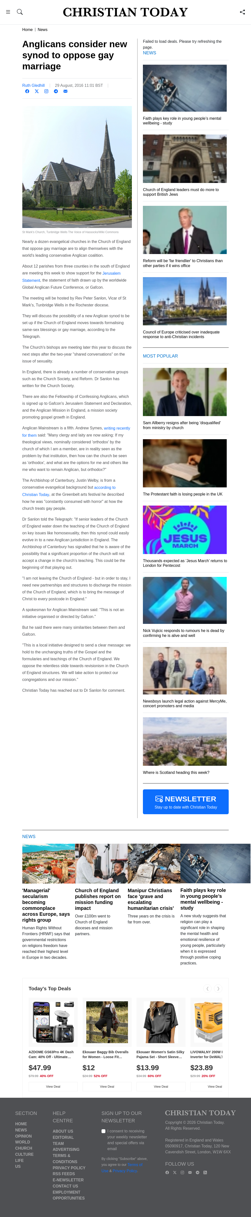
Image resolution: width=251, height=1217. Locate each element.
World (22, 1142)
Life (19, 1160)
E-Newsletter (68, 1180)
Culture (24, 1154)
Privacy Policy (69, 1168)
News (43, 30)
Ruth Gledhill (33, 85)
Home (27, 30)
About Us (63, 1131)
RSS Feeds (64, 1174)
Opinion (23, 1136)
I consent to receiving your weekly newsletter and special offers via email (127, 1140)
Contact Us (65, 1186)
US (18, 1166)
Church (23, 1148)
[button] (8, 13)
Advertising (66, 1149)
